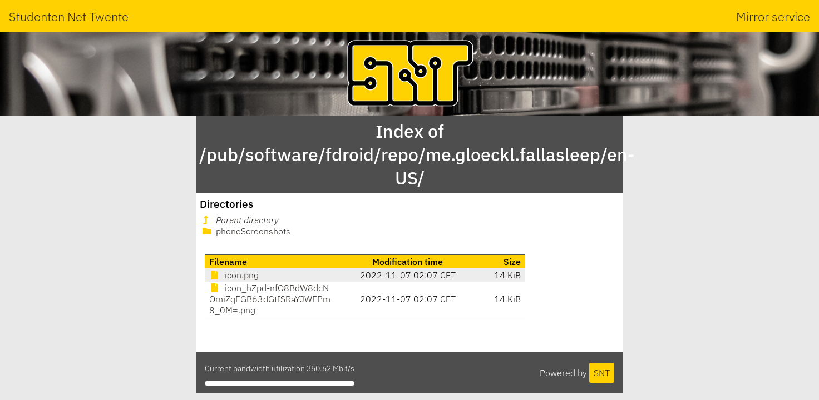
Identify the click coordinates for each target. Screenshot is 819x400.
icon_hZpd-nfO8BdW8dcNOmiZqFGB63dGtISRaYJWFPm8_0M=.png (269, 299)
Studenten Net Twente (69, 16)
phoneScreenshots (245, 231)
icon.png (234, 275)
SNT (602, 372)
